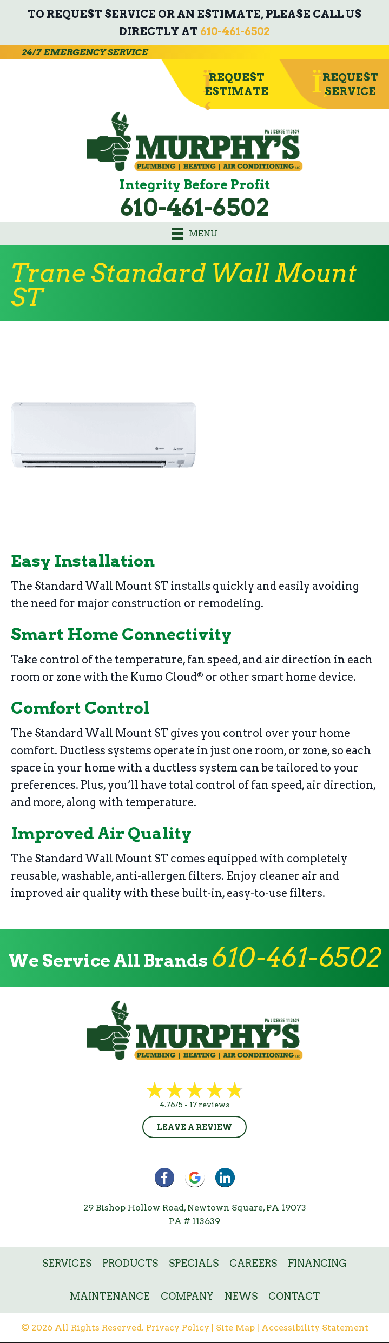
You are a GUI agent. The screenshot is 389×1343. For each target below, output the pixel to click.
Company (187, 1296)
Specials (194, 1263)
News (241, 1296)
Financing (317, 1263)
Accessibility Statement (314, 1327)
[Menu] (194, 233)
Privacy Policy (177, 1327)
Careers (253, 1263)
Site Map (235, 1327)
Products (130, 1263)
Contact (294, 1296)
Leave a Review (194, 1127)
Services (66, 1263)
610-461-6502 (235, 31)
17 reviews (209, 1104)
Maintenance (110, 1296)
